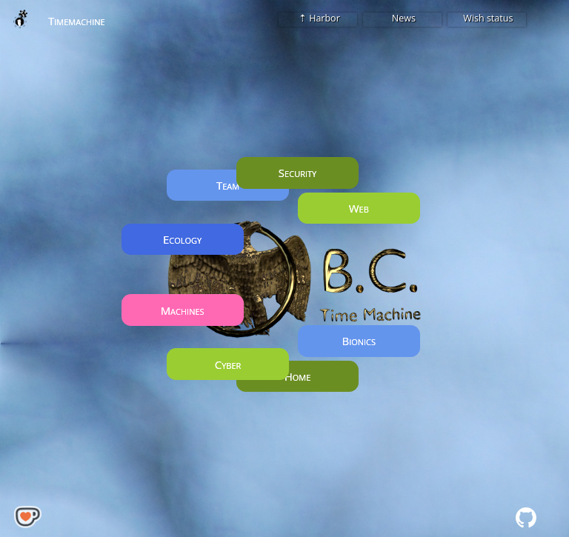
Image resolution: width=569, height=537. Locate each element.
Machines (182, 309)
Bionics (359, 340)
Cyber (228, 364)
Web (359, 208)
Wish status (487, 18)
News (403, 18)
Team (227, 185)
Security (297, 172)
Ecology (182, 239)
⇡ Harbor (318, 18)
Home (297, 376)
